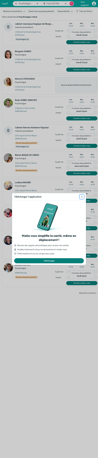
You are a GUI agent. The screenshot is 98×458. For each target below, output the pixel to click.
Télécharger (49, 260)
